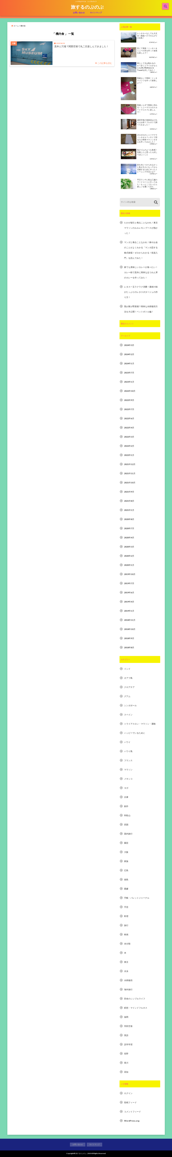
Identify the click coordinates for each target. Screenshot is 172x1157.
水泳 (126, 971)
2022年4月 (129, 427)
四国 (126, 824)
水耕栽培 (128, 980)
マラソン (128, 769)
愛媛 (126, 888)
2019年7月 (129, 583)
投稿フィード (130, 1102)
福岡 (126, 1017)
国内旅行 (128, 833)
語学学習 (128, 1044)
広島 (126, 870)
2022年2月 (129, 446)
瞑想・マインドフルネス (135, 1007)
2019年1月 (129, 611)
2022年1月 (129, 455)
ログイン (128, 1093)
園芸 (126, 843)
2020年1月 (129, 565)
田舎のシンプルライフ (134, 998)
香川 (126, 1062)
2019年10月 (129, 574)
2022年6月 (129, 418)
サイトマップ (96, 12)
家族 (126, 861)
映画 (126, 934)
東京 (126, 962)
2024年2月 (129, 354)
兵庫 (126, 797)
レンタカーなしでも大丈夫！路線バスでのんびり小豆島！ (147, 35)
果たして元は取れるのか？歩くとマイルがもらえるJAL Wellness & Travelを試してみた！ (147, 66)
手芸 (126, 907)
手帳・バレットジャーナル (136, 898)
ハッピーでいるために (134, 733)
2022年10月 (129, 391)
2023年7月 (129, 372)
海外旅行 (128, 989)
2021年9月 (129, 491)
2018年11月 (129, 620)
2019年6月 (129, 592)
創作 (126, 806)
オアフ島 (128, 678)
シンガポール (130, 705)
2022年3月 (129, 436)
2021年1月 (129, 510)
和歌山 (127, 815)
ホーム (15, 26)
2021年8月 (129, 501)
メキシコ (128, 778)
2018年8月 (129, 647)
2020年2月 (129, 556)
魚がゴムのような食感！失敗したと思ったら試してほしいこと (147, 152)
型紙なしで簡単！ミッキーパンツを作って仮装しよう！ (147, 80)
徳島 (126, 879)
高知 (126, 1072)
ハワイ (127, 742)
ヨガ (126, 788)
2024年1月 (129, 363)
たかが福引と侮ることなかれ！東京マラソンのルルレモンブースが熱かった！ (141, 227)
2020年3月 (129, 546)
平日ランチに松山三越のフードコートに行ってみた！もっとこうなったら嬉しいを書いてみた (147, 183)
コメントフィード (132, 1111)
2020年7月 (129, 528)
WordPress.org (131, 1120)
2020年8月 (129, 519)
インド (127, 669)
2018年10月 (129, 629)
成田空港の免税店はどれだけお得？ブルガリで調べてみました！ (147, 122)
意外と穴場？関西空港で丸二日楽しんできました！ (81, 46)
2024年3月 (129, 345)
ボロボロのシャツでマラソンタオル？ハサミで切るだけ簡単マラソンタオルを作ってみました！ (147, 138)
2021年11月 (129, 473)
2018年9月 (129, 638)
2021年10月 (129, 482)
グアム (127, 696)
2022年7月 (129, 409)
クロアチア (129, 687)
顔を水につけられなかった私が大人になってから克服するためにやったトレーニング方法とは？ (147, 168)
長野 (126, 1053)
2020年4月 (129, 537)
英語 (126, 1035)
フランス (128, 760)
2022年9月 (129, 400)
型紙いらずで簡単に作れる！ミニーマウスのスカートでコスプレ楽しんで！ (147, 108)
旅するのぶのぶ (87, 7)
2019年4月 (129, 601)
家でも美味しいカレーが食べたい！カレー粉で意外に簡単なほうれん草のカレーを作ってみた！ (141, 272)
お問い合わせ (79, 12)
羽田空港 (128, 1026)
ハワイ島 (128, 751)
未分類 (127, 943)
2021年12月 (129, 464)
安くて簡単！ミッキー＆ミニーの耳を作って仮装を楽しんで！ (147, 50)
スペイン (128, 714)
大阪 (126, 852)
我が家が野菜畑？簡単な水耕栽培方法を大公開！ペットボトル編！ (141, 309)
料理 (126, 916)
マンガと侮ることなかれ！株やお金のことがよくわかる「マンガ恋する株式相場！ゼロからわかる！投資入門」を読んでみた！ (141, 250)
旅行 (126, 925)
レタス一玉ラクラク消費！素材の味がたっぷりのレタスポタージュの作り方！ (141, 291)
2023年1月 (129, 381)
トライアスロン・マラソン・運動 (140, 723)
